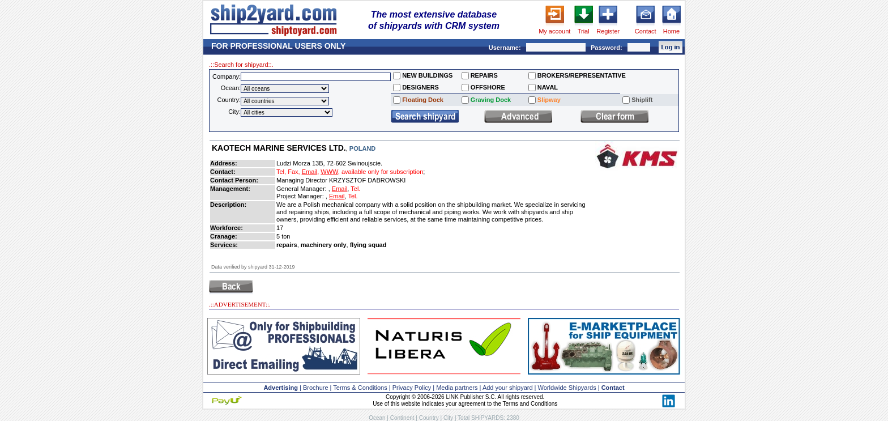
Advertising (280, 387)
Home (671, 31)
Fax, (294, 171)
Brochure (315, 387)
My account (554, 31)
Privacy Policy (411, 387)
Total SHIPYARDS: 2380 (488, 418)
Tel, (281, 171)
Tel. (355, 188)
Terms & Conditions (360, 387)
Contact (645, 31)
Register (608, 31)
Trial (584, 31)
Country (429, 418)
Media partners (456, 387)
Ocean (377, 418)
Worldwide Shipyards (567, 387)
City (448, 418)
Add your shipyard (508, 387)
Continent (402, 418)
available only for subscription (382, 171)
